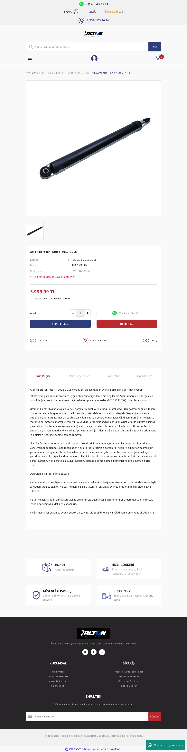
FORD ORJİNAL (80, 265)
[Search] (93, 46)
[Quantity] (80, 313)
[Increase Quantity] (87, 313)
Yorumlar (114, 376)
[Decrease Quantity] (73, 313)
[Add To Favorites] (95, 340)
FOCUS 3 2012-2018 (84, 259)
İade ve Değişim (128, 685)
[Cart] (158, 58)
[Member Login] (94, 58)
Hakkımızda (58, 671)
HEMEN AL (126, 324)
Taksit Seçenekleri (78, 376)
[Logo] (93, 33)
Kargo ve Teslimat (58, 676)
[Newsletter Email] (87, 716)
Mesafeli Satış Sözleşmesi (129, 671)
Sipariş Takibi (58, 685)
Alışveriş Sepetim (58, 681)
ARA (155, 46)
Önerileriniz (144, 376)
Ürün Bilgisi (42, 376)
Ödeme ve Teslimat (128, 681)
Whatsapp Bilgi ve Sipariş (165, 745)
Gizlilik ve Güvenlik (129, 676)
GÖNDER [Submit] (154, 716)
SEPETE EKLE (60, 324)
